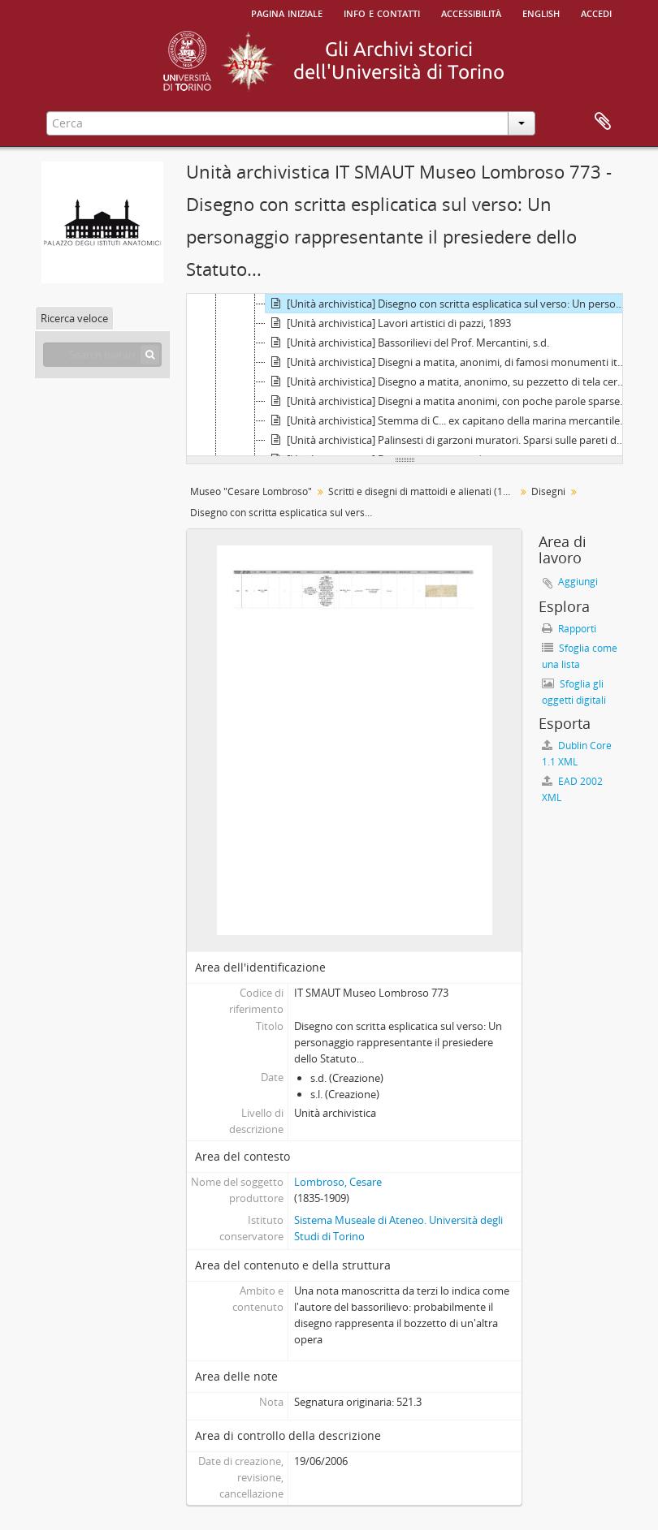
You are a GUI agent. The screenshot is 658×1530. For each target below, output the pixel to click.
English (541, 12)
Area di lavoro (602, 121)
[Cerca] (150, 354)
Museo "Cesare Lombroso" (251, 491)
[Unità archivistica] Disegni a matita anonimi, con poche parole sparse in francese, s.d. (449, 401)
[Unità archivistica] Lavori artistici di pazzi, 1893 (388, 323)
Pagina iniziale (287, 12)
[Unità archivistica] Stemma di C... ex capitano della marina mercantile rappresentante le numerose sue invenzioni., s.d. (449, 420)
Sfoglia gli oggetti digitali (574, 692)
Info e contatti (382, 12)
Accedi (596, 12)
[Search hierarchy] (102, 355)
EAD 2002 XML (572, 789)
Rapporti (569, 629)
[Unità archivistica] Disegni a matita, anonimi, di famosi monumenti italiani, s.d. (449, 362)
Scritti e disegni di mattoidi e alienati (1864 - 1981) (423, 491)
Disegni (548, 491)
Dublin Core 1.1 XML (577, 754)
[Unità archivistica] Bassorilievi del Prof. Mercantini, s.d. (407, 342)
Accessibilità (471, 12)
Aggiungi (578, 581)
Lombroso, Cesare (338, 1181)
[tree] (404, 375)
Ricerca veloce (74, 318)
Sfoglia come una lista (579, 656)
